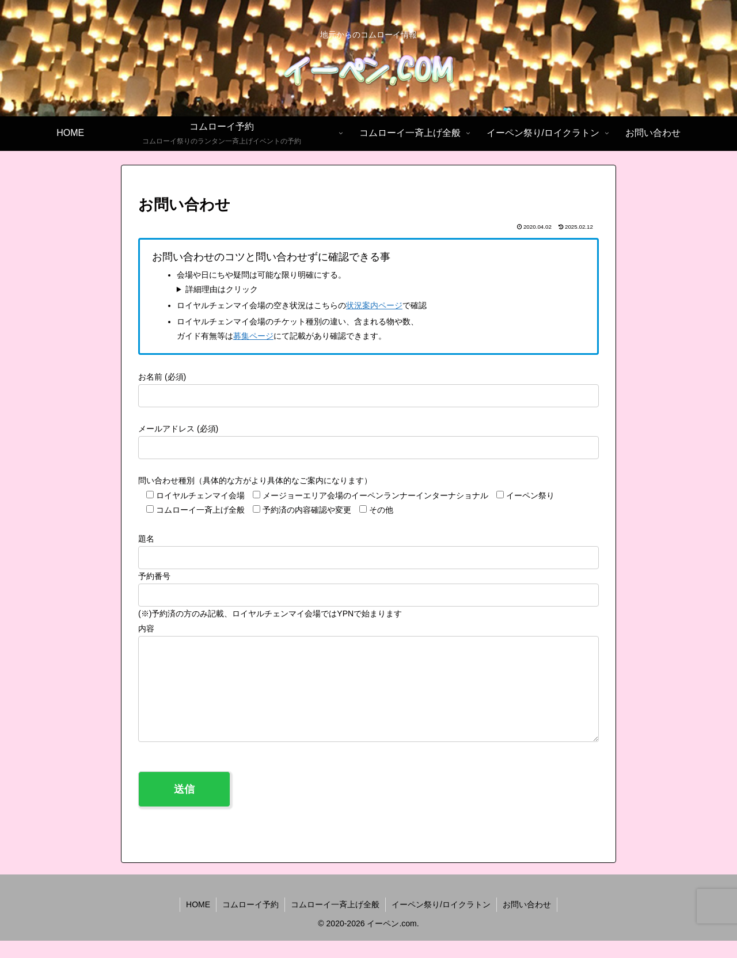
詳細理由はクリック (221, 289)
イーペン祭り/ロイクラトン (441, 921)
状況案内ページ (374, 305)
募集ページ (253, 335)
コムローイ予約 (250, 921)
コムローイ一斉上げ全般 (335, 921)
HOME (198, 921)
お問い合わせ (527, 921)
